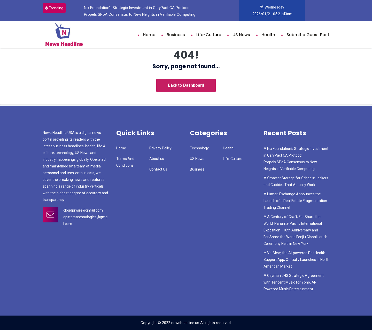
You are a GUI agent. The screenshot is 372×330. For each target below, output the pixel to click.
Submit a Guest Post (307, 35)
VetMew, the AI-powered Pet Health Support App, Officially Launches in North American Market (296, 259)
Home (149, 35)
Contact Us (158, 169)
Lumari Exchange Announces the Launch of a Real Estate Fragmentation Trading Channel (295, 201)
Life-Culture (208, 35)
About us (156, 159)
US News (241, 35)
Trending (54, 8)
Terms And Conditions (125, 162)
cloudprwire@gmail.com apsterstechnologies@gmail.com (85, 217)
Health (268, 35)
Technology (199, 148)
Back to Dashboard (186, 85)
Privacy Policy (160, 148)
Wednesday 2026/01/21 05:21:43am (271, 10)
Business (176, 35)
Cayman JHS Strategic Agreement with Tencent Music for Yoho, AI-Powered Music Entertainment (294, 282)
